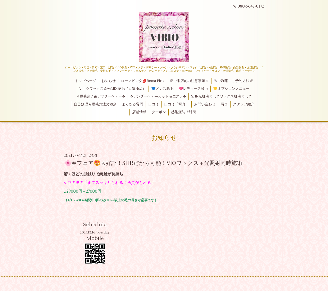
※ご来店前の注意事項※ (189, 81)
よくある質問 (132, 104)
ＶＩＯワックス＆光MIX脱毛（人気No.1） (112, 88)
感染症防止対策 (183, 112)
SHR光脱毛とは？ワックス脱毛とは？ (221, 96)
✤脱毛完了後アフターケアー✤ (101, 96)
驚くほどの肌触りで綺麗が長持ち (93, 174)
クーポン (159, 112)
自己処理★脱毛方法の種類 (95, 104)
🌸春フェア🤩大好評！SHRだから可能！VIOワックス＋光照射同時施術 (153, 163)
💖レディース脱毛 (193, 88)
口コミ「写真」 (176, 104)
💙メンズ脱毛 (162, 88)
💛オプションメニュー (231, 88)
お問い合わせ (204, 104)
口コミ (153, 104)
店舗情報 (139, 112)
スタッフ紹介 (243, 104)
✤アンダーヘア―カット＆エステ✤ (158, 96)
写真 (224, 104)
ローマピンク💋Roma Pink (142, 81)
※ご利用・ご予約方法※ (233, 81)
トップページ (85, 81)
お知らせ (108, 81)
